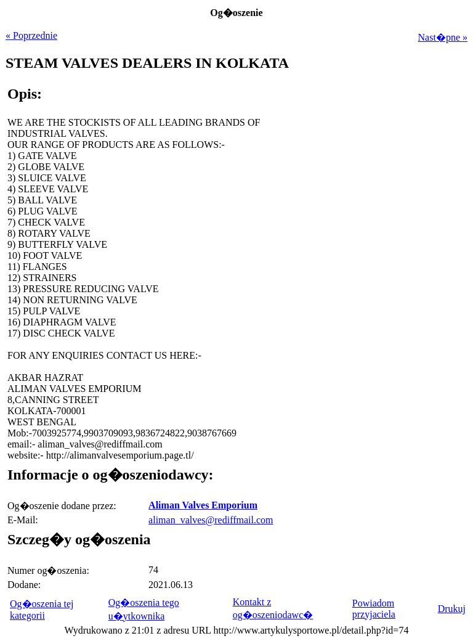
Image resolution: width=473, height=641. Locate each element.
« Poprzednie (31, 35)
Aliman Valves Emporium (202, 505)
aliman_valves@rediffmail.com (210, 520)
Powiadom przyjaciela (373, 608)
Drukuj (452, 608)
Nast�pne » (442, 37)
